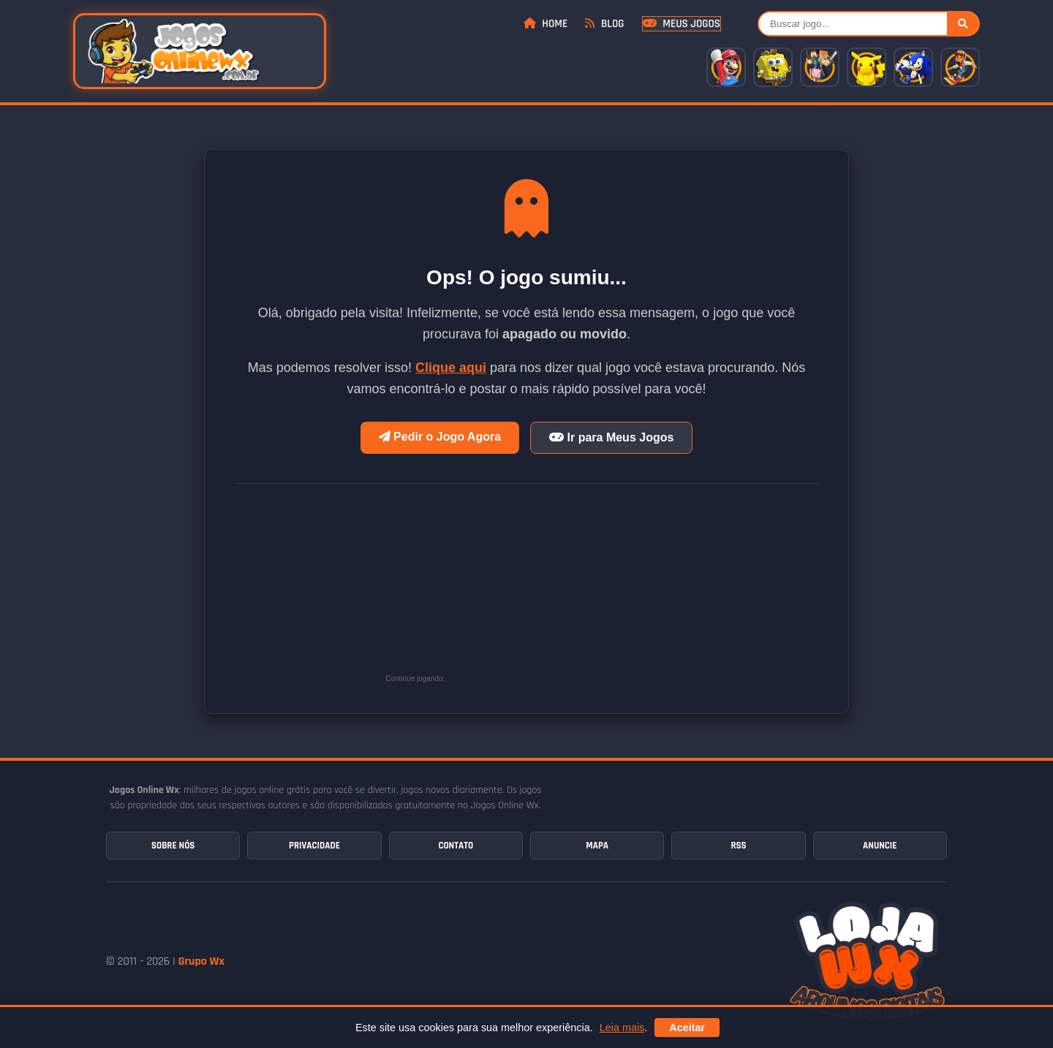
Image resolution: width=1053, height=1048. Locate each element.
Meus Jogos (681, 24)
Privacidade (314, 845)
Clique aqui (450, 367)
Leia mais (622, 1027)
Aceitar (687, 1027)
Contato (455, 845)
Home (545, 24)
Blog (604, 24)
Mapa (597, 845)
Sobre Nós (173, 845)
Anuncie (880, 845)
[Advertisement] (558, 589)
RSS (738, 845)
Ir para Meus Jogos (611, 437)
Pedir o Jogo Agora (440, 436)
